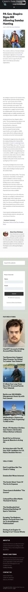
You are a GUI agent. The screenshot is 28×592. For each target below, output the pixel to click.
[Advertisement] (14, 80)
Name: (6, 279)
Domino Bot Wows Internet (13, 476)
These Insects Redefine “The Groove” (14, 491)
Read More (6, 549)
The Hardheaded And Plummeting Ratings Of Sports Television (12, 509)
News (4, 224)
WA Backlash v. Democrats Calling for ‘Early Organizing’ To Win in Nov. (14, 419)
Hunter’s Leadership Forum (17, 143)
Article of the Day (13, 222)
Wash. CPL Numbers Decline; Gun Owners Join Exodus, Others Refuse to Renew (14, 430)
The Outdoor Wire (20, 97)
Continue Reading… (8, 567)
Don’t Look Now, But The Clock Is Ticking (12, 468)
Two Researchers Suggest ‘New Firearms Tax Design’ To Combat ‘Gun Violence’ (13, 359)
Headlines (21, 222)
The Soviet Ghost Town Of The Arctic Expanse (13, 483)
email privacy (17, 297)
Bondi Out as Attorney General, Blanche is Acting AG (13, 440)
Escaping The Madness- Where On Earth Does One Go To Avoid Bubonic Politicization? (13, 520)
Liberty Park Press (14, 2)
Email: (6, 285)
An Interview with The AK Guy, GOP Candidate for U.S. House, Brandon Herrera (13, 450)
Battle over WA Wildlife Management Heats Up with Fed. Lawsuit (13, 396)
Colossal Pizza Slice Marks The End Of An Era (13, 500)
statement (6, 119)
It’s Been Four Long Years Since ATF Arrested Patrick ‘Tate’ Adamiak (13, 386)
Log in (14, 588)
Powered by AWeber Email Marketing (14, 302)
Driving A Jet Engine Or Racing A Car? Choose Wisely (14, 531)
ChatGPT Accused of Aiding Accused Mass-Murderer (13, 350)
